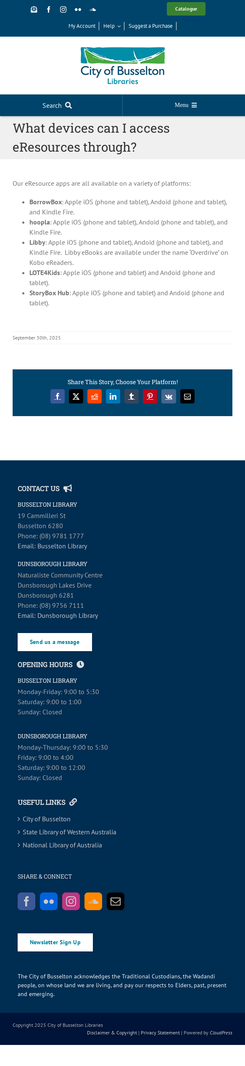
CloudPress (221, 1032)
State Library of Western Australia (69, 832)
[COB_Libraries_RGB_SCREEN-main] (123, 50)
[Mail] (115, 901)
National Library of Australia (62, 845)
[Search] (58, 105)
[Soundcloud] (93, 901)
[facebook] (48, 9)
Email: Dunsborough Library (58, 615)
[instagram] (63, 9)
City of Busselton (47, 819)
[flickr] (78, 9)
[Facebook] (26, 901)
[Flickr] (49, 901)
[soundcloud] (93, 9)
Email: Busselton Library (52, 546)
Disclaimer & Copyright (112, 1032)
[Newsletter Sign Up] (34, 9)
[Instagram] (71, 901)
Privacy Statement (160, 1032)
